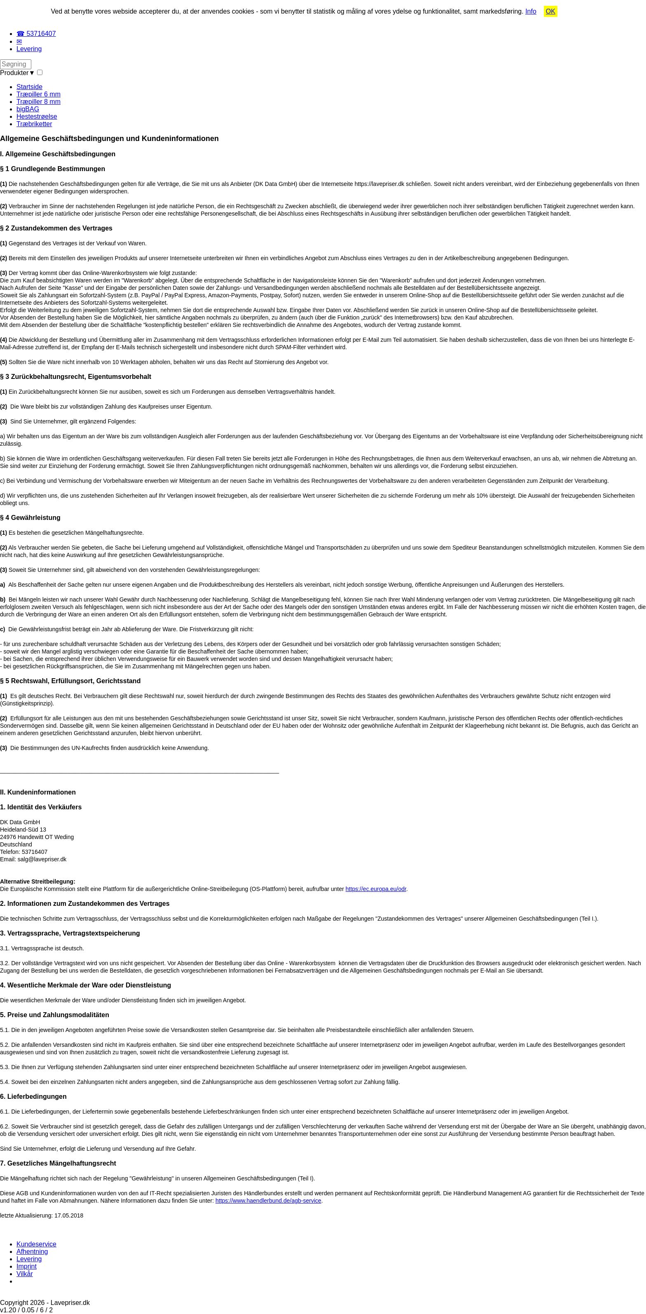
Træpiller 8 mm (38, 101)
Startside (29, 86)
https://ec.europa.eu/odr (376, 889)
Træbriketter (34, 123)
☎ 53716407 (36, 33)
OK (550, 11)
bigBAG (27, 109)
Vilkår (24, 1273)
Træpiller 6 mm (38, 94)
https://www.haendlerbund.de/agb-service (268, 1200)
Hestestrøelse (36, 116)
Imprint (26, 1266)
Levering (29, 48)
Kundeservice (36, 1244)
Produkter (17, 72)
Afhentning (32, 1251)
